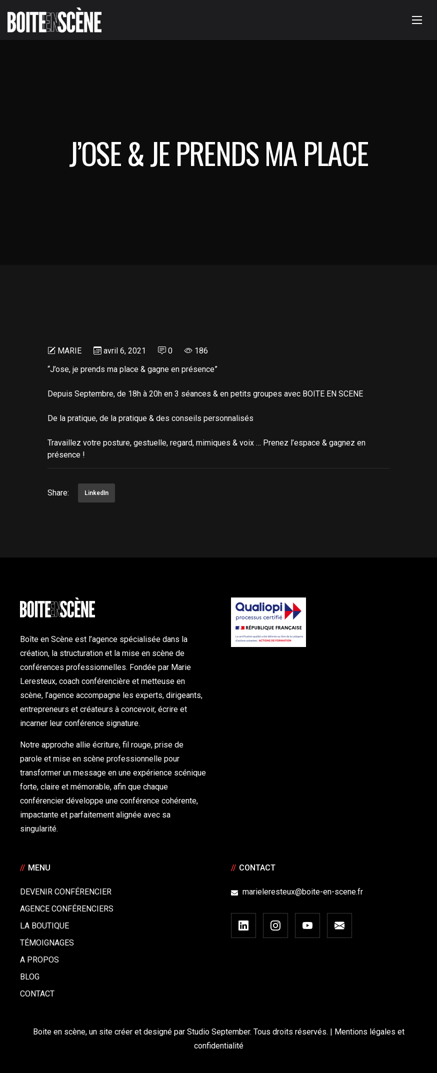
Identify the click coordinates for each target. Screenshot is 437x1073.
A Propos (39, 959)
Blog (30, 977)
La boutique (44, 925)
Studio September (218, 1031)
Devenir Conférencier (66, 891)
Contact (37, 993)
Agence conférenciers (67, 909)
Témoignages (47, 943)
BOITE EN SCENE (332, 393)
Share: (58, 493)
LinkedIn (96, 493)
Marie (70, 351)
